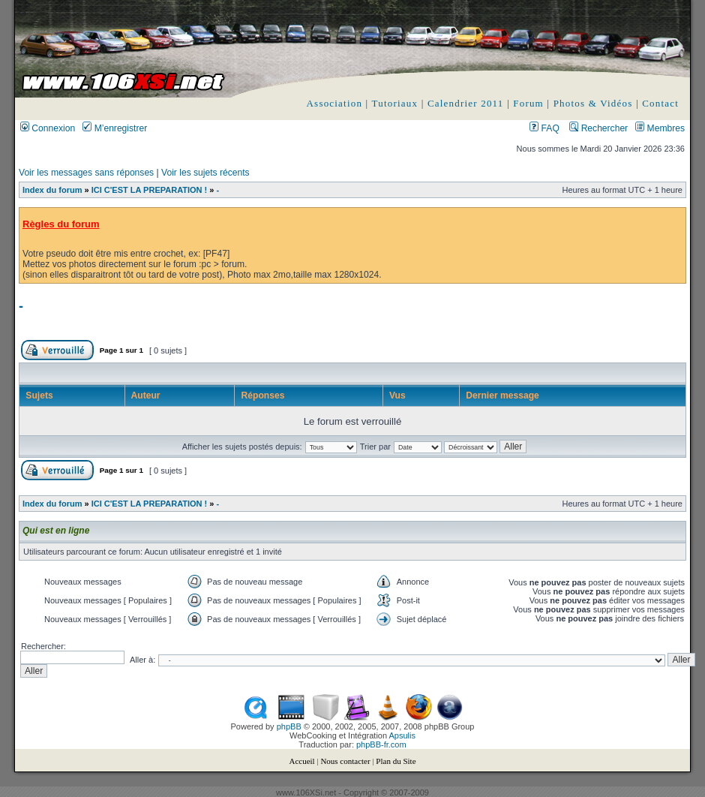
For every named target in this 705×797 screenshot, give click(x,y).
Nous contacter (345, 760)
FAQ (545, 128)
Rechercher (598, 128)
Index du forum (52, 189)
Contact (660, 103)
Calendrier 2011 (466, 103)
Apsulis (402, 735)
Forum (528, 103)
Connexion (47, 128)
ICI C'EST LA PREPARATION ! (150, 189)
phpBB (289, 726)
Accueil (301, 760)
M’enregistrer (114, 128)
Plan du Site (396, 760)
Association (335, 103)
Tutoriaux (395, 103)
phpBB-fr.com (381, 744)
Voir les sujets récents (205, 172)
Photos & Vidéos (593, 103)
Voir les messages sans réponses (86, 172)
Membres (660, 128)
